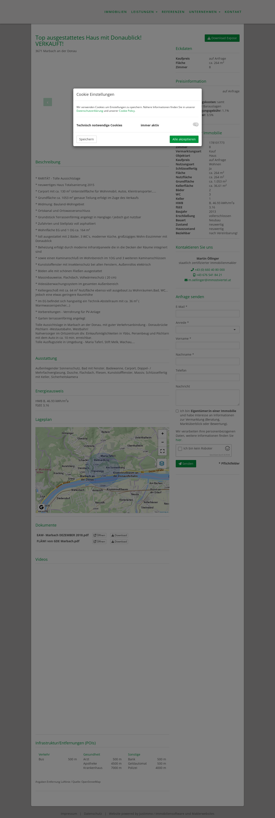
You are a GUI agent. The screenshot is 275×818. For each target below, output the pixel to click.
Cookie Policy (127, 111)
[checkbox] (196, 124)
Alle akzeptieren (184, 139)
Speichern (86, 139)
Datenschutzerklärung (89, 111)
